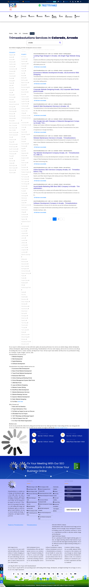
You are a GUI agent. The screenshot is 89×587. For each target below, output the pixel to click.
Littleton (24, 242)
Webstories (68, 16)
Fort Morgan (25, 184)
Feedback (55, 489)
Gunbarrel (24, 214)
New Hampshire (14, 123)
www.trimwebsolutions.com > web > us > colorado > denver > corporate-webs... (52, 87)
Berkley (23, 78)
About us (17, 16)
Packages (40, 16)
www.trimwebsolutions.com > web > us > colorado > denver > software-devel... (52, 201)
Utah (11, 158)
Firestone (24, 174)
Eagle (23, 148)
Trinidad (24, 327)
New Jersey (12, 125)
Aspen (23, 68)
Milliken (23, 259)
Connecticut (13, 69)
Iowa (11, 92)
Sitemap (55, 491)
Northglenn (24, 268)
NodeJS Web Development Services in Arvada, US (51, 106)
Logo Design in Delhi (31, 489)
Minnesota (12, 109)
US (20, 33)
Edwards (24, 155)
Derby (23, 141)
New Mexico (13, 128)
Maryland (12, 102)
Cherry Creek (25, 108)
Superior (24, 320)
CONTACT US (77, 16)
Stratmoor (24, 318)
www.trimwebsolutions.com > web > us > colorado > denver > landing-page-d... (52, 53)
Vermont (12, 161)
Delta (23, 137)
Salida (23, 292)
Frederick (24, 188)
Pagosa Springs (26, 273)
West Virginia (13, 168)
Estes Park (24, 162)
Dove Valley (24, 144)
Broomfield (24, 92)
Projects (31, 16)
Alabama (12, 55)
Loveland (24, 252)
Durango (24, 146)
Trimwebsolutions (32, 525)
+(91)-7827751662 (13, 1)
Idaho (11, 85)
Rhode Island (13, 146)
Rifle (23, 285)
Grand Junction (26, 205)
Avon (23, 73)
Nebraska (12, 118)
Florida (11, 78)
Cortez (23, 127)
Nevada (11, 121)
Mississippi (12, 111)
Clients (47, 16)
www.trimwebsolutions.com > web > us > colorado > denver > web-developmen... (53, 150)
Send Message (73, 510)
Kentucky (12, 97)
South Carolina (13, 149)
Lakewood (24, 235)
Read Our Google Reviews (61, 427)
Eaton (23, 151)
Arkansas (12, 62)
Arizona (11, 59)
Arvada (23, 54)
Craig (23, 129)
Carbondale (24, 99)
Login (60, 1)
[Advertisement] (44, 27)
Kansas (11, 95)
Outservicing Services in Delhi (44, 493)
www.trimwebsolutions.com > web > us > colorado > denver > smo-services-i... (52, 184)
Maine (11, 99)
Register (65, 1)
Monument (24, 264)
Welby (23, 332)
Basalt (23, 75)
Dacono (23, 132)
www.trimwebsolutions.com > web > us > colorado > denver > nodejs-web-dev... (52, 104)
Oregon (11, 142)
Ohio (11, 137)
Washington (13, 165)
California (12, 64)
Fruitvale (24, 193)
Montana (12, 116)
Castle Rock (25, 104)
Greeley (23, 207)
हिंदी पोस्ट (55, 511)
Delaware (12, 71)
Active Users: (51, 1)
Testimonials (55, 486)
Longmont (24, 250)
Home (11, 33)
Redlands (24, 283)
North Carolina (13, 132)
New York (12, 130)
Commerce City (26, 125)
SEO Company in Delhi (43, 486)
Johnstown (24, 226)
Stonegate (24, 315)
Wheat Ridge (25, 337)
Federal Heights (26, 172)
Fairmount (24, 169)
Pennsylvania (13, 144)
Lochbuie (24, 245)
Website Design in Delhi (32, 486)
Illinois (11, 88)
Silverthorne (25, 308)
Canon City (24, 96)
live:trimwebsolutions (43, 439)
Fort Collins (24, 179)
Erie (22, 160)
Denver (23, 139)
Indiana (11, 90)
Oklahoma (12, 139)
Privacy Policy (56, 502)
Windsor (24, 339)
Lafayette (24, 233)
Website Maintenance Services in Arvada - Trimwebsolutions (54, 138)
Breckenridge (25, 87)
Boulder (23, 85)
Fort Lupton (25, 181)
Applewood (24, 64)
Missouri (12, 113)
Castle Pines (25, 101)
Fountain (24, 186)
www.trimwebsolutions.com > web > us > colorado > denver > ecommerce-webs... (53, 70)
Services (23, 16)
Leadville (24, 240)
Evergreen (24, 167)
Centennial (24, 106)
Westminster (25, 334)
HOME (10, 16)
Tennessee (12, 153)
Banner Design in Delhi (32, 491)
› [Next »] (62, 219)
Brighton (24, 89)
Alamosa (24, 61)
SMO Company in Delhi (32, 510)
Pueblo (23, 278)
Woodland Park (26, 341)
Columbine (24, 122)
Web (16, 33)
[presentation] (75, 505)
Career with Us (54, 16)
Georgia (11, 80)
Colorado (25, 33)
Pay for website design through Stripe (44, 583)
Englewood (24, 158)
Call (77, 466)
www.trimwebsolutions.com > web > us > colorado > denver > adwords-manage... (53, 119)
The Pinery (24, 323)
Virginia (11, 163)
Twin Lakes (24, 330)
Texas (11, 156)
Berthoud (24, 80)
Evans (23, 165)
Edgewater (24, 153)
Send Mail (26, 1)
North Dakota (13, 135)
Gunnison (24, 217)
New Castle (24, 266)
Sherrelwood (25, 306)
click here (20, 401)
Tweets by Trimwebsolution (15, 525)
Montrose (24, 261)
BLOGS (61, 16)
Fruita (23, 191)
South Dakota (13, 151)
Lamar (23, 238)
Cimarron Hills (25, 115)
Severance (24, 299)
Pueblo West (25, 280)
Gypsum (24, 219)
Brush (23, 94)
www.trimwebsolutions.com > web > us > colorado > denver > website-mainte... (52, 135)
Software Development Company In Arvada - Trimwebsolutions (55, 203)
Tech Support (56, 508)
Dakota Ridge (25, 134)
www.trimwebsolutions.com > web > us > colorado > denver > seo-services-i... (52, 167)
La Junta (24, 231)
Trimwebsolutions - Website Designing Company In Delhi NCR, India (44, 585)
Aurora (23, 71)
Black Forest (25, 82)
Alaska (11, 57)
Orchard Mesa (25, 271)
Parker (23, 275)
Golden (23, 202)
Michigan (12, 106)
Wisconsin (12, 170)
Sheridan (24, 304)
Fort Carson (25, 177)
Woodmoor (24, 344)
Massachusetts (13, 104)
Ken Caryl (24, 228)
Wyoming (12, 172)
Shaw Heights (25, 301)
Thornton (24, 325)
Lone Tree (24, 247)
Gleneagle (24, 195)
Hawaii (11, 83)
